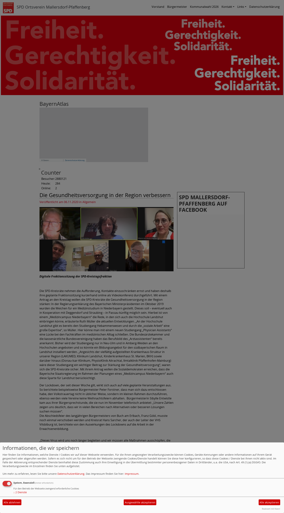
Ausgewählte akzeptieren (140, 502)
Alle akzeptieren (269, 502)
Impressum (132, 473)
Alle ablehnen (12, 502)
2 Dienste (20, 492)
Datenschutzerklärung (70, 473)
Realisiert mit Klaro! (271, 508)
